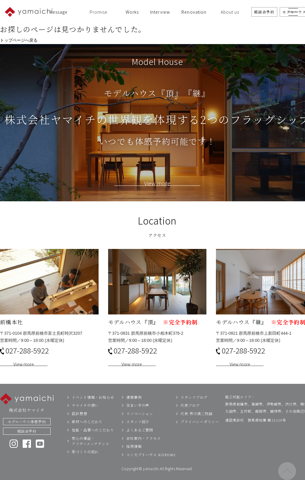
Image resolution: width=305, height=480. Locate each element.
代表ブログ (190, 415)
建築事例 (134, 407)
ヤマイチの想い (85, 415)
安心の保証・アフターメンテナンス (90, 451)
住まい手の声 (137, 415)
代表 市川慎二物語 (196, 423)
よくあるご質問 (139, 439)
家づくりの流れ (85, 461)
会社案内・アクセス (143, 448)
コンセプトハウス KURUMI (151, 464)
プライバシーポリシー (199, 431)
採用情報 (134, 456)
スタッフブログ (193, 407)
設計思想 (79, 423)
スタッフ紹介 (137, 431)
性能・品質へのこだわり (93, 439)
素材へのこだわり (87, 431)
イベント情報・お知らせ (93, 407)
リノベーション (139, 423)
